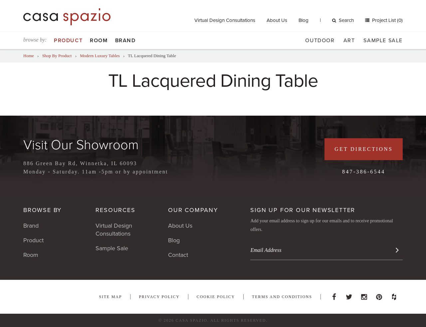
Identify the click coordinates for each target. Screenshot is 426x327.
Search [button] (343, 20)
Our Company (193, 210)
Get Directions (363, 149)
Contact (178, 255)
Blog (304, 20)
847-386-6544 (363, 171)
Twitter (349, 295)
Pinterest (379, 295)
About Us (277, 20)
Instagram (364, 295)
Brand (125, 40)
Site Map (110, 296)
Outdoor (319, 40)
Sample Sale (383, 40)
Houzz (394, 295)
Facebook (334, 295)
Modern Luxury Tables (99, 55)
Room (98, 40)
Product (68, 40)
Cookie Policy (216, 296)
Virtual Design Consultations (224, 20)
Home (28, 55)
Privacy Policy (159, 296)
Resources (115, 210)
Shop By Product (57, 55)
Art (349, 40)
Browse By (42, 210)
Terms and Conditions (282, 296)
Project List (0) (387, 20)
